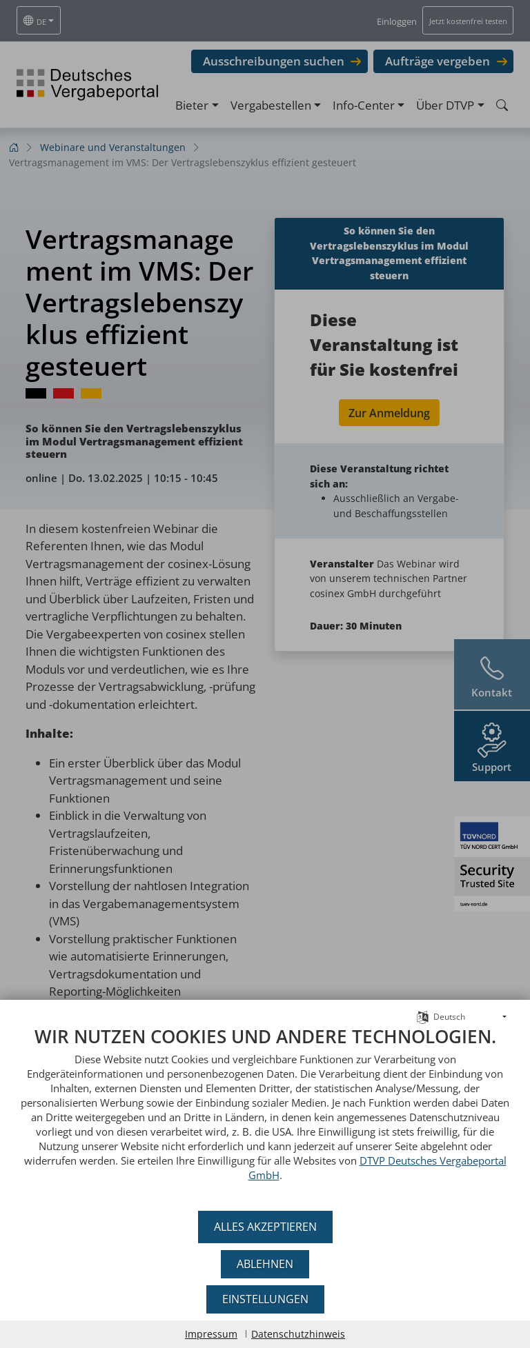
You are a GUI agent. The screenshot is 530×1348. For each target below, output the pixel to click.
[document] (265, 1113)
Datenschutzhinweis (298, 1333)
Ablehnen (265, 1263)
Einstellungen (265, 1299)
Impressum (211, 1333)
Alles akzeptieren (265, 1226)
